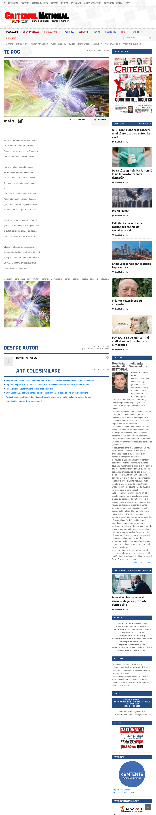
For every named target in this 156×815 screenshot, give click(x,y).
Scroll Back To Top (99, 347)
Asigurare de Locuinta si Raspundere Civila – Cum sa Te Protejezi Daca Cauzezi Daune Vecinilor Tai (50, 381)
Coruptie (83, 31)
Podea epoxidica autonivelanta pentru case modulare (29, 389)
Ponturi (64, 3)
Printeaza (100, 119)
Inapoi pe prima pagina (98, 51)
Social (96, 31)
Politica (69, 31)
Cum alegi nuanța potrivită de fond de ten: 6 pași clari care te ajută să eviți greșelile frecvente (47, 393)
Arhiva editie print (92, 3)
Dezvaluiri (12, 31)
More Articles (144, 124)
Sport (137, 32)
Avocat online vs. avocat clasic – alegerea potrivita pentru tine (129, 601)
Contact (54, 3)
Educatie (11, 38)
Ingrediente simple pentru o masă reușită (24, 401)
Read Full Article (120, 142)
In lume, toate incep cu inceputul (127, 302)
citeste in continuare (143, 562)
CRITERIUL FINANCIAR (123, 793)
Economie (110, 31)
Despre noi (13, 3)
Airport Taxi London (121, 790)
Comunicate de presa (113, 3)
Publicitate (76, 3)
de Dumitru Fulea (79, 119)
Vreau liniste (120, 210)
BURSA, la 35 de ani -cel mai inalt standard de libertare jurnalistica (130, 341)
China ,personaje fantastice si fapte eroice (132, 265)
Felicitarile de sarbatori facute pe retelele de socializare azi (127, 227)
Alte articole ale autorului (95, 349)
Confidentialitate (40, 3)
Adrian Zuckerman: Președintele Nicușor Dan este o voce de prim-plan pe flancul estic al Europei (49, 397)
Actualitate (52, 32)
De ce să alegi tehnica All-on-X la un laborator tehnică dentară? (132, 174)
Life (124, 32)
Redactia (25, 3)
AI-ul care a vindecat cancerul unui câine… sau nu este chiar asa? (131, 133)
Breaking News (31, 31)
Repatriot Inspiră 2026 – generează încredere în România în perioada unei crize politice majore (47, 385)
